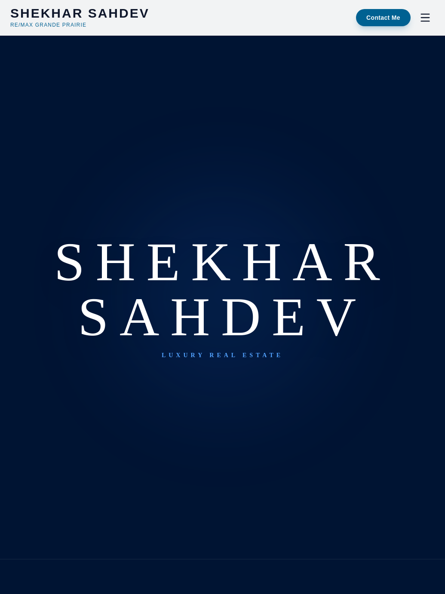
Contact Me (383, 17)
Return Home (172, 348)
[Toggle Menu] (425, 17)
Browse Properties (262, 348)
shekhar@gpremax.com (222, 412)
